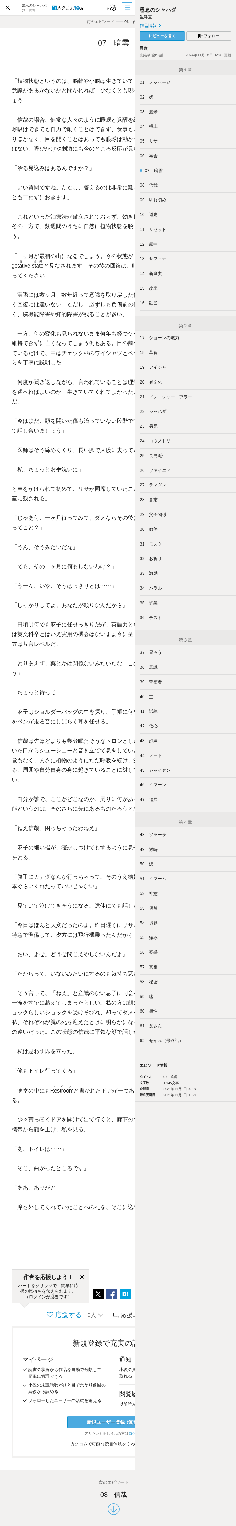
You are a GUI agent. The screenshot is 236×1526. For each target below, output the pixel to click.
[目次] (127, 7)
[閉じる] (82, 1277)
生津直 (146, 16)
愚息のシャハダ (158, 10)
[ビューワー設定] (111, 7)
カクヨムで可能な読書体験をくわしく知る (113, 1443)
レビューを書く (162, 36)
